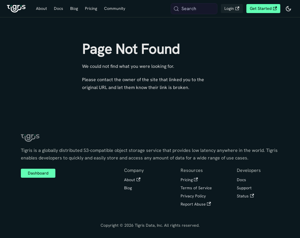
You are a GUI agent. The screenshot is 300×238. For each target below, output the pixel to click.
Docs (58, 8)
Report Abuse (196, 204)
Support (244, 187)
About (41, 8)
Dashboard (38, 173)
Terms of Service (196, 187)
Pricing (91, 8)
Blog (74, 8)
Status (245, 196)
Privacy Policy (193, 196)
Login (231, 8)
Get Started (263, 8)
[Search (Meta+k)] (194, 8)
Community (114, 8)
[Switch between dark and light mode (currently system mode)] (288, 8)
